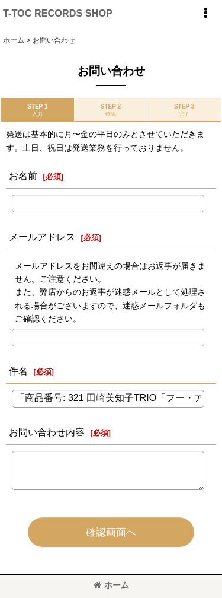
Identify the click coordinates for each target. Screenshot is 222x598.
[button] (205, 13)
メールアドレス (42, 236)
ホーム (111, 585)
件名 (18, 370)
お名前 (23, 175)
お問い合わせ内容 (47, 432)
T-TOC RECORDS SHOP (57, 13)
